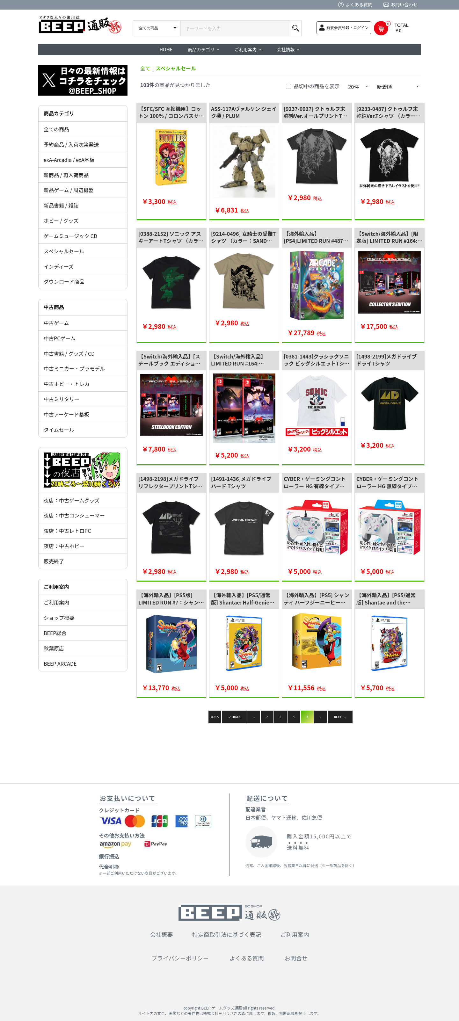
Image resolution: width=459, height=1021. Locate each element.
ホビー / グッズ (61, 220)
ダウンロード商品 (64, 281)
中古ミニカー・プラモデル (74, 368)
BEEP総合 (55, 633)
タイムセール (59, 429)
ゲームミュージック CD (70, 236)
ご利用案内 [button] (246, 49)
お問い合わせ (404, 4)
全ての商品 (56, 129)
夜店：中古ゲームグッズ (72, 500)
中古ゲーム (56, 323)
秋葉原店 (54, 648)
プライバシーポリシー (180, 958)
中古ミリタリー (61, 399)
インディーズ (59, 266)
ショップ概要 (59, 617)
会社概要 (161, 934)
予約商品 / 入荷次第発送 (71, 144)
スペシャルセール (64, 251)
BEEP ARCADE (60, 663)
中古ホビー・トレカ (67, 383)
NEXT (340, 717)
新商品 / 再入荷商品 (66, 175)
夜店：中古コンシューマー (74, 515)
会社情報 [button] (286, 49)
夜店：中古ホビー (64, 546)
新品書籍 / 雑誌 (61, 205)
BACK (234, 717)
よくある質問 (359, 4)
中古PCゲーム (60, 338)
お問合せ (296, 958)
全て (145, 68)
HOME (166, 49)
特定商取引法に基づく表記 (226, 934)
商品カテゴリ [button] (201, 49)
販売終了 (54, 561)
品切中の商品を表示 (316, 86)
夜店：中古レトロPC (67, 530)
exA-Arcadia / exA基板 (69, 159)
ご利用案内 (56, 602)
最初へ (215, 717)
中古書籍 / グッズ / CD (69, 353)
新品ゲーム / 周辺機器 (69, 190)
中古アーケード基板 (66, 414)
